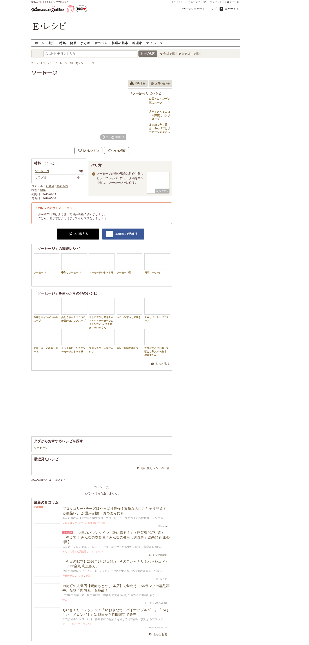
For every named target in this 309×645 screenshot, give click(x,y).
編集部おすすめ (96, 522)
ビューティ (194, 2)
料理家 (137, 43)
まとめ (85, 43)
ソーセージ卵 (129, 263)
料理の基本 (120, 43)
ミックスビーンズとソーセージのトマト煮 (74, 341)
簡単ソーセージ (157, 263)
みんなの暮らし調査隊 (74, 551)
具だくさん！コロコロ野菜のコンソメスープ (74, 310)
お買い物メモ (160, 84)
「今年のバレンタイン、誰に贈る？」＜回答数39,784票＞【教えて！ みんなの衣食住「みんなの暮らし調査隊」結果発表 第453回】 (116, 537)
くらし (182, 2)
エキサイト (232, 9)
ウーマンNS (84, 624)
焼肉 (64, 599)
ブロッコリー (69, 522)
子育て (172, 2)
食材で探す (170, 53)
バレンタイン (95, 551)
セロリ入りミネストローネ (46, 341)
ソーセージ (46, 263)
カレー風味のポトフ (129, 339)
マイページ (154, 43)
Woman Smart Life (158, 627)
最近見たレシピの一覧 (155, 468)
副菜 (43, 190)
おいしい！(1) (90, 150)
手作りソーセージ (74, 263)
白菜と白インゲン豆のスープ (46, 310)
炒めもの (62, 186)
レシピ (80, 575)
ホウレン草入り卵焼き (129, 308)
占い (205, 2)
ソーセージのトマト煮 (102, 263)
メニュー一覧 (232, 2)
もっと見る (162, 363)
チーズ (82, 522)
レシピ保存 (118, 150)
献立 (52, 43)
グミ (73, 624)
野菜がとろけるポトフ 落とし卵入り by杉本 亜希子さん (157, 342)
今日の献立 (68, 575)
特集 (62, 43)
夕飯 (87, 575)
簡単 (73, 43)
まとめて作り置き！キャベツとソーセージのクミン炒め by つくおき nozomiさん (102, 313)
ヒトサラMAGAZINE (156, 603)
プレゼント (216, 2)
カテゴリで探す (192, 53)
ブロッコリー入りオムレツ (102, 341)
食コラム (101, 43)
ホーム (40, 43)
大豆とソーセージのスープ (157, 310)
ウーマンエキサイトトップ (199, 9)
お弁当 (50, 186)
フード (66, 624)
